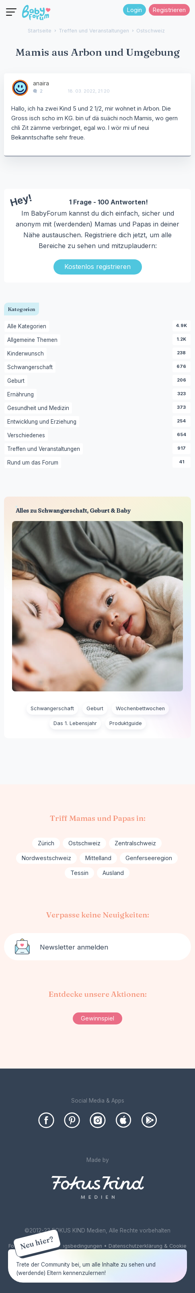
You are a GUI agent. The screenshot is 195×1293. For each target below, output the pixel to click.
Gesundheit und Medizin (39, 408)
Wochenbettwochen (140, 708)
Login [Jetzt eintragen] (134, 9)
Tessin (79, 872)
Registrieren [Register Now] (169, 9)
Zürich (46, 843)
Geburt (17, 381)
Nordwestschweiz (46, 858)
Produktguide (125, 723)
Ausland (113, 872)
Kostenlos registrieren (97, 267)
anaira (41, 83)
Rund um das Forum (34, 463)
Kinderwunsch (27, 354)
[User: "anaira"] (20, 88)
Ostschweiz (84, 843)
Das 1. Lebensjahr (75, 723)
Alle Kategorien (28, 326)
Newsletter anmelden (74, 947)
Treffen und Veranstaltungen (45, 449)
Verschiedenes (27, 435)
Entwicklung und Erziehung (43, 422)
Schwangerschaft (31, 367)
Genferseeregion (148, 858)
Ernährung (22, 395)
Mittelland (98, 858)
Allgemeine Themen (33, 340)
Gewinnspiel (97, 1018)
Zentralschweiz (135, 843)
